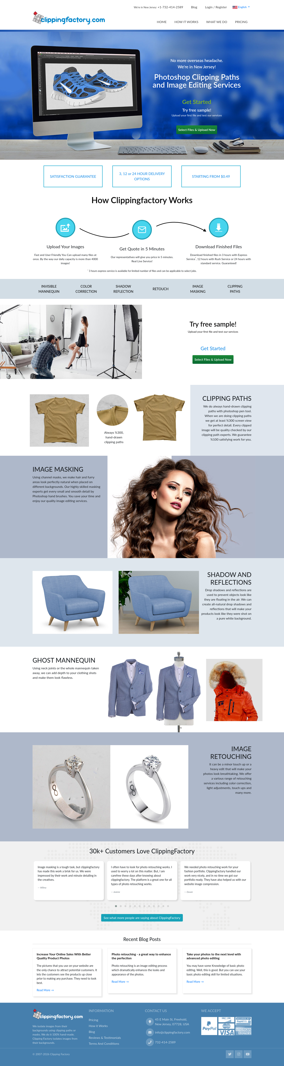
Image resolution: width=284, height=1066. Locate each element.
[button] (116, 906)
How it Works (98, 1026)
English (240, 7)
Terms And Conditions (104, 1043)
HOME (161, 22)
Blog (194, 7)
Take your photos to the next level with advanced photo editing (214, 956)
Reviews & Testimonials (105, 1037)
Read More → (45, 990)
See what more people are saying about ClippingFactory (142, 918)
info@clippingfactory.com (172, 1032)
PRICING (241, 22)
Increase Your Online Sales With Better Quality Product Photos (64, 956)
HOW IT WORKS (186, 22)
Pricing (93, 1020)
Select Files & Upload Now (196, 130)
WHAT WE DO (216, 22)
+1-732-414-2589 (158, 7)
